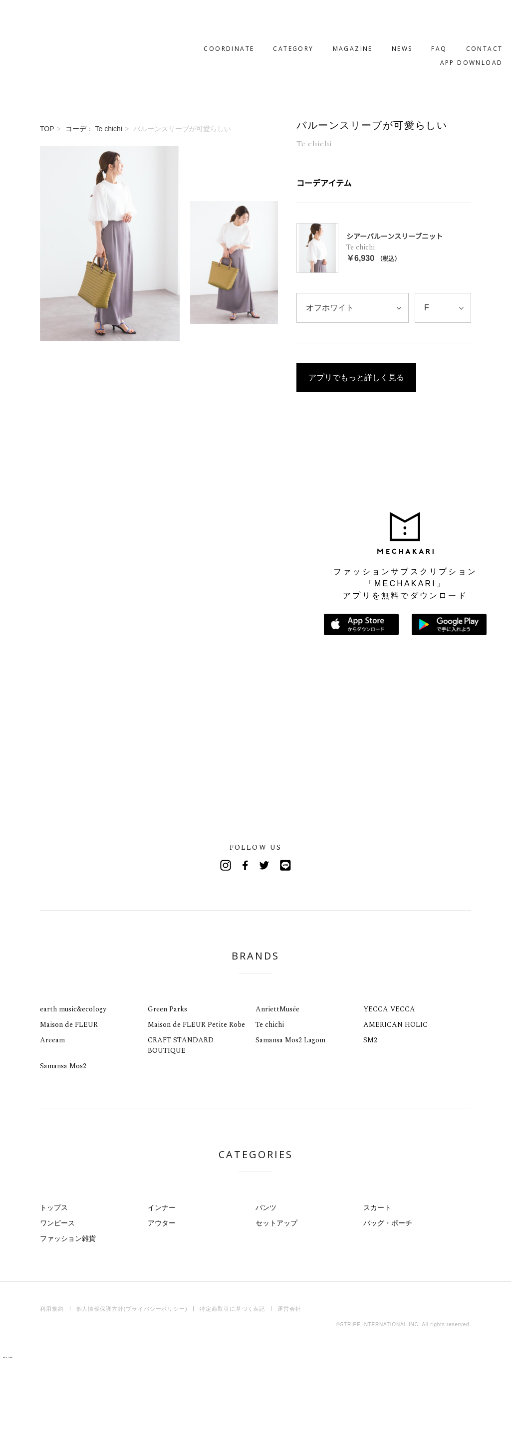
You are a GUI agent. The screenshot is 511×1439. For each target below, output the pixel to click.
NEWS (370, 18)
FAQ (407, 18)
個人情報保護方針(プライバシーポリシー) (132, 1388)
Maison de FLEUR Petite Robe (196, 1104)
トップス (54, 1287)
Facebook (246, 945)
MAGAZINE (321, 18)
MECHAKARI (92, 25)
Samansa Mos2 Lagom (290, 1119)
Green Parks (167, 1088)
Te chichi (270, 1104)
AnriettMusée (277, 1088)
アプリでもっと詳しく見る (356, 406)
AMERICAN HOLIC (395, 1104)
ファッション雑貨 (68, 1318)
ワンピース (57, 1302)
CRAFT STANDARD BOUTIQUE (181, 1124)
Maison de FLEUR (69, 1104)
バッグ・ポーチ (387, 1302)
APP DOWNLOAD (439, 32)
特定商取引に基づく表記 (232, 1388)
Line (285, 945)
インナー (162, 1287)
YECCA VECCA (389, 1088)
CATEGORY (262, 18)
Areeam (52, 1119)
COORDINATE (197, 18)
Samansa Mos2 (63, 1145)
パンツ (266, 1287)
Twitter (265, 945)
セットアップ (276, 1302)
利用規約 (52, 1388)
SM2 (370, 1119)
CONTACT (452, 18)
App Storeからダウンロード (361, 704)
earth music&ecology (73, 1088)
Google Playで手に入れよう (449, 704)
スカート (377, 1287)
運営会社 (289, 1388)
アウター (162, 1302)
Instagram (226, 945)
